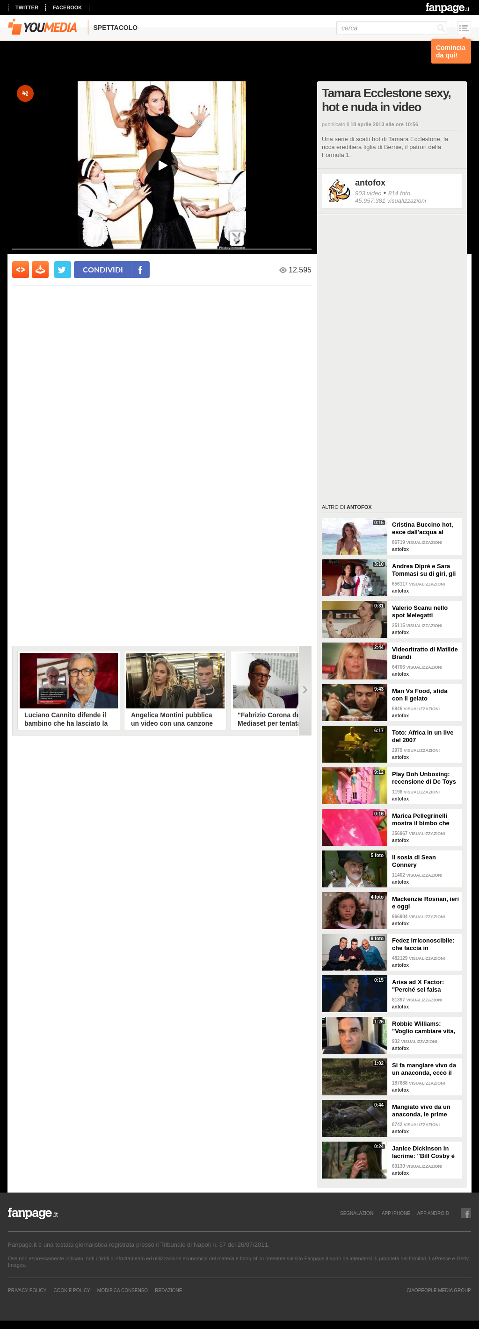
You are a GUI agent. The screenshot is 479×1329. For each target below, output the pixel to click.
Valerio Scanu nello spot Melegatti (420, 611)
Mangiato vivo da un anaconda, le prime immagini (421, 1110)
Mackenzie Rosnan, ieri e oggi (425, 902)
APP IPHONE (396, 1213)
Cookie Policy (71, 1290)
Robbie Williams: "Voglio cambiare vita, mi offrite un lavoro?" (423, 1027)
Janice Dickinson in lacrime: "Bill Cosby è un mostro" (423, 1152)
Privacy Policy (27, 1290)
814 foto (399, 193)
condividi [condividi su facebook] (103, 269)
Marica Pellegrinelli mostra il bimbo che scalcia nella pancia (421, 819)
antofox (370, 182)
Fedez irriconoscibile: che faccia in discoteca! (423, 944)
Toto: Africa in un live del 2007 (422, 736)
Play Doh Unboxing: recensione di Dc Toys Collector (424, 778)
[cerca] (391, 28)
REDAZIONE (168, 1290)
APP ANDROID (433, 1213)
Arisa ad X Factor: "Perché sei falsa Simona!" (418, 986)
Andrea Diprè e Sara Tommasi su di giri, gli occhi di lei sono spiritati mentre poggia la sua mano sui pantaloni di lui (424, 570)
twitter (26, 7)
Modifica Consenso (122, 1290)
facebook (67, 7)
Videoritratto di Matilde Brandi (425, 653)
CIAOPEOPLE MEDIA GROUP (438, 1290)
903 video (368, 193)
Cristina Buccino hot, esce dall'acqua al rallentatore (422, 528)
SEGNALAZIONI (357, 1213)
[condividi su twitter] (62, 269)
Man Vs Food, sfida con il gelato (419, 694)
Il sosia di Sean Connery (414, 861)
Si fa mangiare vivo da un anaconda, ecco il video (424, 1069)
